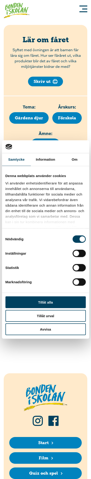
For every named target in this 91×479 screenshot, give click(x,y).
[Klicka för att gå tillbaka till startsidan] (18, 11)
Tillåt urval (45, 316)
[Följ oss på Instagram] (38, 421)
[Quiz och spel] (45, 473)
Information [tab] (45, 159)
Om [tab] (75, 159)
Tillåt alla (45, 302)
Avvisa (45, 329)
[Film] (45, 458)
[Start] (45, 443)
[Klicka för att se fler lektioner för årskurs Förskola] (67, 118)
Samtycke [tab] (16, 159)
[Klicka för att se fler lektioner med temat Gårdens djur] (29, 118)
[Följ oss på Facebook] (53, 421)
